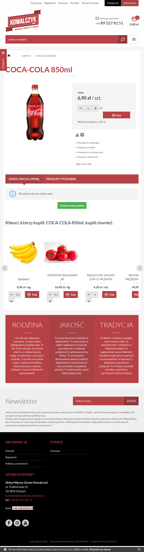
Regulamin (50, 2)
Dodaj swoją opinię (24, 179)
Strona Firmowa (90, 2)
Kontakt (74, 2)
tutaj (42, 416)
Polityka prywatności (16, 463)
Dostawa (63, 2)
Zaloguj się (112, 2)
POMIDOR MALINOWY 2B (72, 279)
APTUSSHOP (81, 541)
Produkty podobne (61, 179)
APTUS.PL (112, 541)
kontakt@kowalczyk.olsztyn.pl (24, 495)
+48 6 (16, 508)
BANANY (27, 279)
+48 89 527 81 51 (21, 500)
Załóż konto (129, 2)
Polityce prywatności (41, 425)
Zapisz (131, 401)
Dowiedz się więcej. (100, 549)
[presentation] (4, 267)
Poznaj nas (36, 2)
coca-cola (86, 163)
